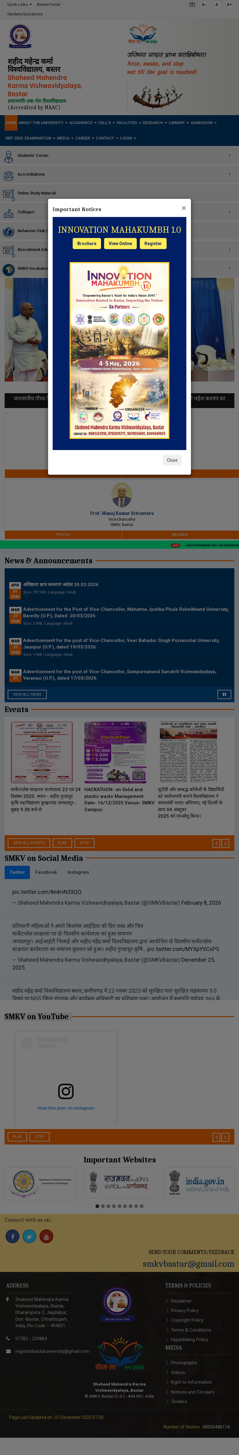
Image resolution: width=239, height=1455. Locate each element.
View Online (120, 243)
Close (172, 460)
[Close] (183, 207)
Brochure (86, 243)
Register (153, 243)
